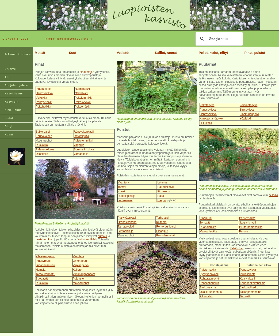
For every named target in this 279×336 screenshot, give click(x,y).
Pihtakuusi (163, 191)
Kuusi (121, 191)
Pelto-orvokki (83, 102)
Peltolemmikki (83, 97)
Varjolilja (79, 145)
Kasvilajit (12, 101)
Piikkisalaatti (247, 274)
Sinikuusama (208, 287)
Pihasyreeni (43, 260)
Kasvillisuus (14, 93)
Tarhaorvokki (126, 226)
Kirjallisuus (13, 109)
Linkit (9, 118)
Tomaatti (205, 222)
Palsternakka (247, 218)
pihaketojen (87, 72)
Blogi (8, 126)
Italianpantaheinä (250, 292)
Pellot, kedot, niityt (213, 53)
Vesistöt (123, 53)
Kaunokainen (44, 136)
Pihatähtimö (43, 88)
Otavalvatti (81, 93)
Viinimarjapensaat (84, 274)
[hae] (218, 39)
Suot (72, 53)
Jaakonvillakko (249, 287)
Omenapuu (80, 260)
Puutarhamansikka (250, 227)
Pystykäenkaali (127, 217)
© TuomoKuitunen (18, 54)
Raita (160, 196)
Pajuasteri (79, 278)
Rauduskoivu (165, 187)
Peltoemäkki (82, 106)
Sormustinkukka (84, 149)
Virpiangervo (80, 265)
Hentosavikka (44, 93)
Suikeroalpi (43, 131)
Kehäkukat (236, 248)
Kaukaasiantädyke (211, 118)
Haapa (161, 200)
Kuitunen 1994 (86, 239)
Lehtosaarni (125, 200)
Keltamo (161, 222)
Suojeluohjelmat (16, 85)
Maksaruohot (81, 283)
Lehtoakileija (126, 231)
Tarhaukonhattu (45, 274)
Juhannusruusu (45, 265)
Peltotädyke (207, 105)
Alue (8, 77)
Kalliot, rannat (166, 53)
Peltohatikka (43, 106)
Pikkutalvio (206, 296)
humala (102, 236)
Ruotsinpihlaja (126, 196)
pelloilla (273, 195)
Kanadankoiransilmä (252, 283)
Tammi (122, 187)
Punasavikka (208, 109)
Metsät (40, 53)
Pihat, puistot (255, 53)
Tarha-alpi (162, 217)
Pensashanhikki (209, 283)
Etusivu (10, 68)
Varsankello (81, 154)
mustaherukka (43, 239)
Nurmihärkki (82, 88)
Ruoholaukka (208, 227)
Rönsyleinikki (44, 102)
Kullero (77, 269)
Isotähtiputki (81, 136)
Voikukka (41, 97)
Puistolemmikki (83, 140)
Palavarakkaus (45, 149)
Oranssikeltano (127, 222)
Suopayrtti (42, 278)
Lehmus (162, 182)
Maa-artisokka (208, 231)
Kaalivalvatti (247, 278)
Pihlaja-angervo (45, 256)
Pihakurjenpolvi (249, 114)
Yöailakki (245, 118)
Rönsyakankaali (84, 131)
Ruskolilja (42, 145)
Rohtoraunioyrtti (166, 226)
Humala (40, 269)
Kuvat (9, 134)
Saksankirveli (247, 222)
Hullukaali (206, 123)
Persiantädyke (248, 105)
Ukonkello (42, 154)
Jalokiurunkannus (211, 292)
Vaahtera (78, 256)
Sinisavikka (247, 109)
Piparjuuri (162, 231)
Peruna (243, 231)
